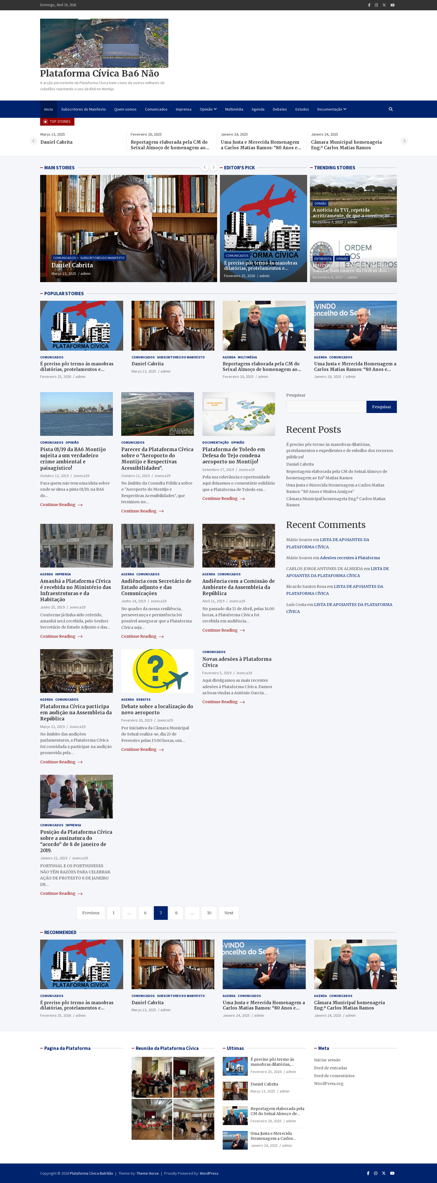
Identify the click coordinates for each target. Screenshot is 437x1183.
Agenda (258, 109)
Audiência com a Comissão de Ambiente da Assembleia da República (238, 587)
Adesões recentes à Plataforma (350, 557)
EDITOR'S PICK (239, 168)
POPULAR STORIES (64, 293)
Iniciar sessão (327, 1059)
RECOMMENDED (60, 932)
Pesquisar (295, 395)
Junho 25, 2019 (52, 607)
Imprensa (183, 109)
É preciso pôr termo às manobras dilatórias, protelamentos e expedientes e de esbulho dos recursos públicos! (260, 271)
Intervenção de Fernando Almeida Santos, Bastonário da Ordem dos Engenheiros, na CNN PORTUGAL (351, 271)
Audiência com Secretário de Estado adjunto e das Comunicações (156, 587)
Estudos (302, 109)
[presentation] (33, 141)
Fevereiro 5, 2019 (216, 672)
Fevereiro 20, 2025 (238, 376)
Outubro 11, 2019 (135, 475)
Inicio (48, 109)
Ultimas (235, 1048)
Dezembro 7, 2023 (328, 221)
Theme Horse (148, 1173)
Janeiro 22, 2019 (53, 858)
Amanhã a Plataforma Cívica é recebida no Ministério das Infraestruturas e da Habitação (75, 590)
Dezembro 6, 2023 (328, 277)
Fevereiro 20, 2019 (136, 720)
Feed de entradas (330, 1067)
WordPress (209, 1173)
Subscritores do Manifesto (83, 109)
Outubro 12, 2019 (54, 475)
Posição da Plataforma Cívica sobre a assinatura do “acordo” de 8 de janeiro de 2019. (76, 841)
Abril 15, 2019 (213, 600)
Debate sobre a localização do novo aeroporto (157, 709)
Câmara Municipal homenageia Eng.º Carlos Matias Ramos (350, 145)
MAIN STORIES (59, 168)
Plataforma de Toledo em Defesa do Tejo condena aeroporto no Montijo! (233, 455)
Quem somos (125, 109)
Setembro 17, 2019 (218, 469)
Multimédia (234, 109)
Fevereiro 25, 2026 (239, 275)
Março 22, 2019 (52, 726)
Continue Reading (61, 505)
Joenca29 (81, 475)
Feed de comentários (334, 1075)
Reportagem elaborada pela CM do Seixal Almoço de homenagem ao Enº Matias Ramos (172, 148)
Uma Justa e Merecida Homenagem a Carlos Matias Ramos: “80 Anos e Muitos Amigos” (263, 148)
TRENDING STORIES (334, 168)
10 (209, 912)
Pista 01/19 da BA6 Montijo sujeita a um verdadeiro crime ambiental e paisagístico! (73, 458)
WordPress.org (329, 1083)
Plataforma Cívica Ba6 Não (99, 73)
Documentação (329, 109)
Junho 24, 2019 (133, 600)
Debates (280, 109)
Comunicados (156, 109)
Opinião (206, 109)
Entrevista (323, 258)
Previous (90, 912)
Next (228, 912)
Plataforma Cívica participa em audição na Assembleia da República (76, 712)
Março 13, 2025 (89, 273)
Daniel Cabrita (60, 142)
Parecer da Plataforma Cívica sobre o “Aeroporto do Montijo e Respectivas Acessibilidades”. (157, 458)
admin (111, 273)
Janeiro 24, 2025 (327, 376)
